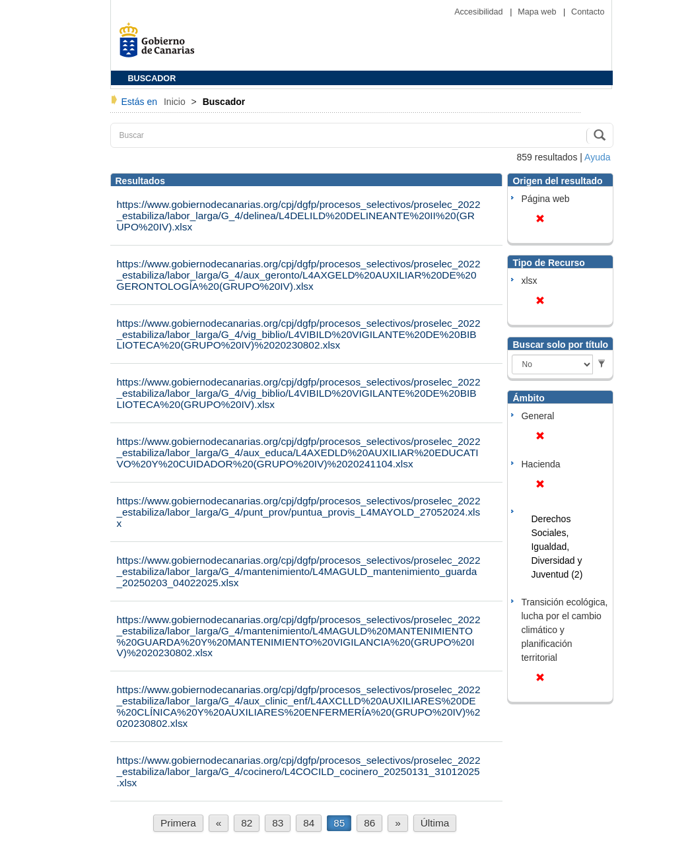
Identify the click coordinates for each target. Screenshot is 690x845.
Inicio (176, 101)
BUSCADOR (152, 78)
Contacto (587, 12)
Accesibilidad (479, 12)
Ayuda (597, 157)
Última (435, 822)
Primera (178, 822)
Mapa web (538, 12)
